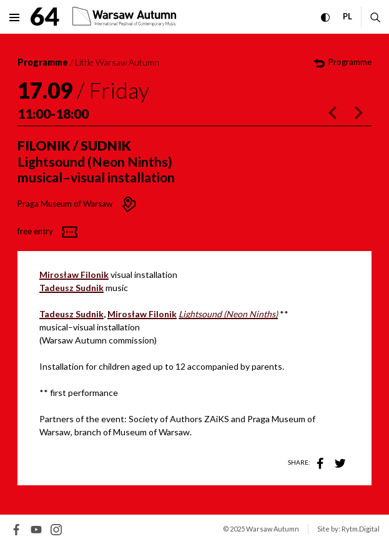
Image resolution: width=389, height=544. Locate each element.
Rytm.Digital (361, 529)
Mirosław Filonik (142, 314)
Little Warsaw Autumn (117, 62)
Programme (42, 62)
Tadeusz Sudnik (71, 314)
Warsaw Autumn (272, 529)
